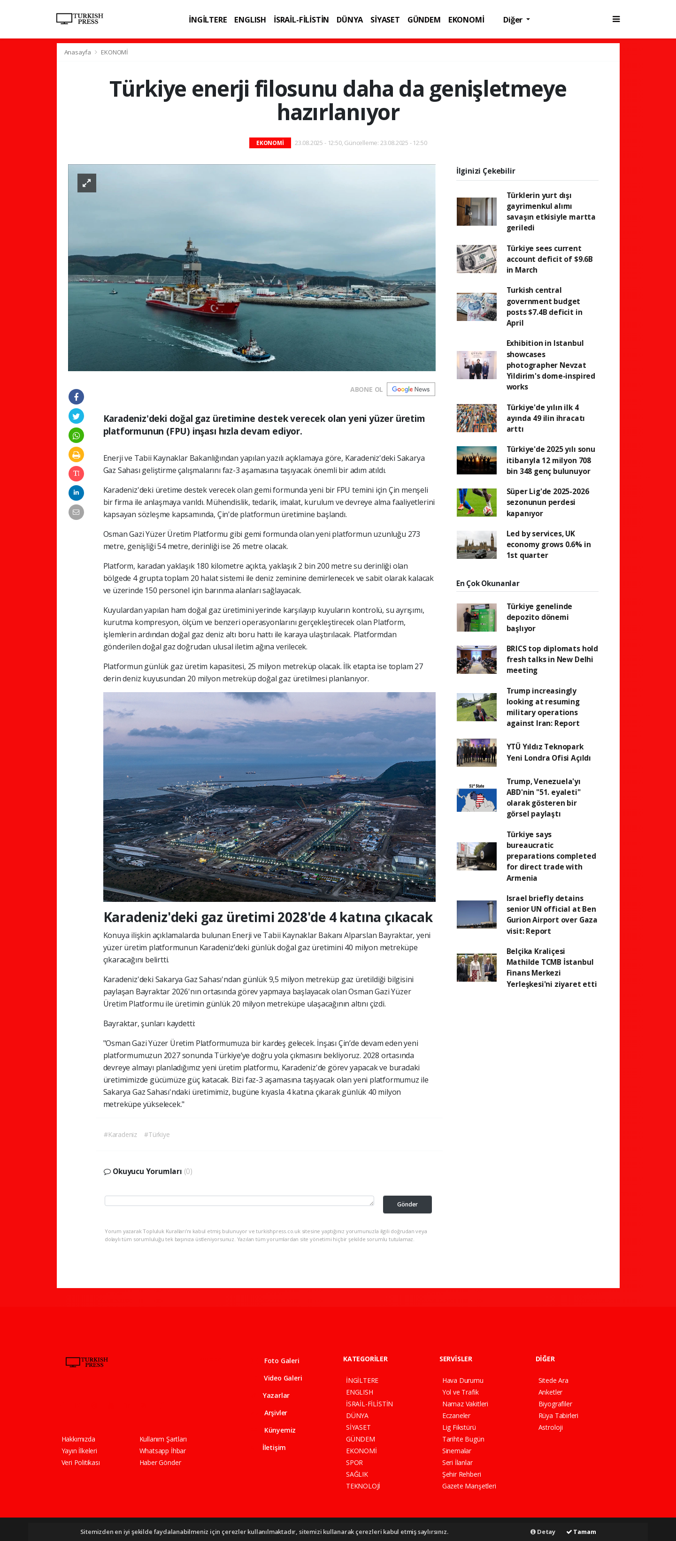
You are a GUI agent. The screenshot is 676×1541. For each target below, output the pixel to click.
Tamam (581, 1531)
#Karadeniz (120, 1134)
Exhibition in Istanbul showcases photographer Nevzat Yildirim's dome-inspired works (551, 365)
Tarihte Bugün (463, 1438)
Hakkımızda (78, 1438)
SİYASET (385, 19)
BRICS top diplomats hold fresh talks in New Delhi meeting (552, 659)
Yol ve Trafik (460, 1392)
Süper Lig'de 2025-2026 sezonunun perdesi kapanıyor (548, 502)
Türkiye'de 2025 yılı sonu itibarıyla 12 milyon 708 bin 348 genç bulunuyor (551, 460)
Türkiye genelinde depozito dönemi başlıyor (540, 617)
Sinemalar (456, 1450)
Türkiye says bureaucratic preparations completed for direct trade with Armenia (551, 856)
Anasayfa (78, 52)
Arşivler (269, 1412)
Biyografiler (555, 1403)
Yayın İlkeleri (79, 1450)
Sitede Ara (553, 1380)
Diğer (513, 19)
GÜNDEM (424, 19)
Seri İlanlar (457, 1462)
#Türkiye (156, 1134)
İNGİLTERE (208, 19)
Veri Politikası (80, 1462)
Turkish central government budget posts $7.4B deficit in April (545, 306)
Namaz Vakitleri (465, 1403)
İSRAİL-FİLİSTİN (301, 19)
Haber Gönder (160, 1462)
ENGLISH (250, 19)
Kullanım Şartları (163, 1438)
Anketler (550, 1392)
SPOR (354, 1462)
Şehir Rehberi (461, 1474)
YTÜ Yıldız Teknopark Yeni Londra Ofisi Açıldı (549, 752)
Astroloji (550, 1427)
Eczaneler (456, 1415)
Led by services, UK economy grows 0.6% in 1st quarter (549, 544)
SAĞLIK (357, 1474)
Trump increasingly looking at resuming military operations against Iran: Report (543, 707)
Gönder (407, 1204)
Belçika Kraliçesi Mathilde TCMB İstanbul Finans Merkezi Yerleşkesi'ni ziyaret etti (552, 967)
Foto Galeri (275, 1360)
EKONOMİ (466, 19)
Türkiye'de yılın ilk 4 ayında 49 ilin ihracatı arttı (546, 418)
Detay (542, 1531)
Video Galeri (276, 1377)
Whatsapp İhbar (162, 1450)
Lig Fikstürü (459, 1427)
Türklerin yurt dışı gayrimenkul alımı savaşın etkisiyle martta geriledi (551, 211)
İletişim (268, 1447)
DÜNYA (350, 19)
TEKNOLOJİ (363, 1485)
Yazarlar (270, 1395)
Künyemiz (273, 1430)
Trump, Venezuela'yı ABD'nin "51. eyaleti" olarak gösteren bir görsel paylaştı (544, 797)
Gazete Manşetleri (469, 1485)
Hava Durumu (463, 1380)
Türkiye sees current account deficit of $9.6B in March (550, 259)
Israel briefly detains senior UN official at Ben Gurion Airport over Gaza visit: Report (552, 914)
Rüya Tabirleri (558, 1415)
